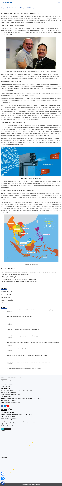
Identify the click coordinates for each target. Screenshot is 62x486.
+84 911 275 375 (11, 400)
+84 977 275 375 (5, 383)
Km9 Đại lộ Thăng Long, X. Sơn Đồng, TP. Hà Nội (18, 414)
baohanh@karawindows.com (12, 394)
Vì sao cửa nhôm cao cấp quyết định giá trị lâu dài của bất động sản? (19, 281)
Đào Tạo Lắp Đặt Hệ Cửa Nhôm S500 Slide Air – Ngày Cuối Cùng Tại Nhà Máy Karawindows (29, 362)
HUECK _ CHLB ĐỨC (7, 300)
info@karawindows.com (11, 418)
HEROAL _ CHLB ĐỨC (7, 291)
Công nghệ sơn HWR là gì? (8, 277)
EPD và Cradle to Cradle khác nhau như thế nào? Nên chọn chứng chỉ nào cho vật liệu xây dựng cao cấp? (28, 272)
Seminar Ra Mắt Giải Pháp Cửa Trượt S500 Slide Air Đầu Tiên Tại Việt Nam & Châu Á (27, 355)
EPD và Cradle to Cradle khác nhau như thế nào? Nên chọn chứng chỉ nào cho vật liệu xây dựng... (30, 310)
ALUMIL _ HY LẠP (6, 294)
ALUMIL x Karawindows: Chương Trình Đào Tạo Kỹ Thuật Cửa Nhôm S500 (24, 368)
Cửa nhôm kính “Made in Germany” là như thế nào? (15, 274)
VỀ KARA (3, 303)
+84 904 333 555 (5, 387)
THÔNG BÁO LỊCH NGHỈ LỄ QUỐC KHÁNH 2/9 (18, 349)
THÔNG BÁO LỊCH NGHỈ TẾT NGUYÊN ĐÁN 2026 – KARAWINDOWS (19, 279)
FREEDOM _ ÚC (5, 297)
